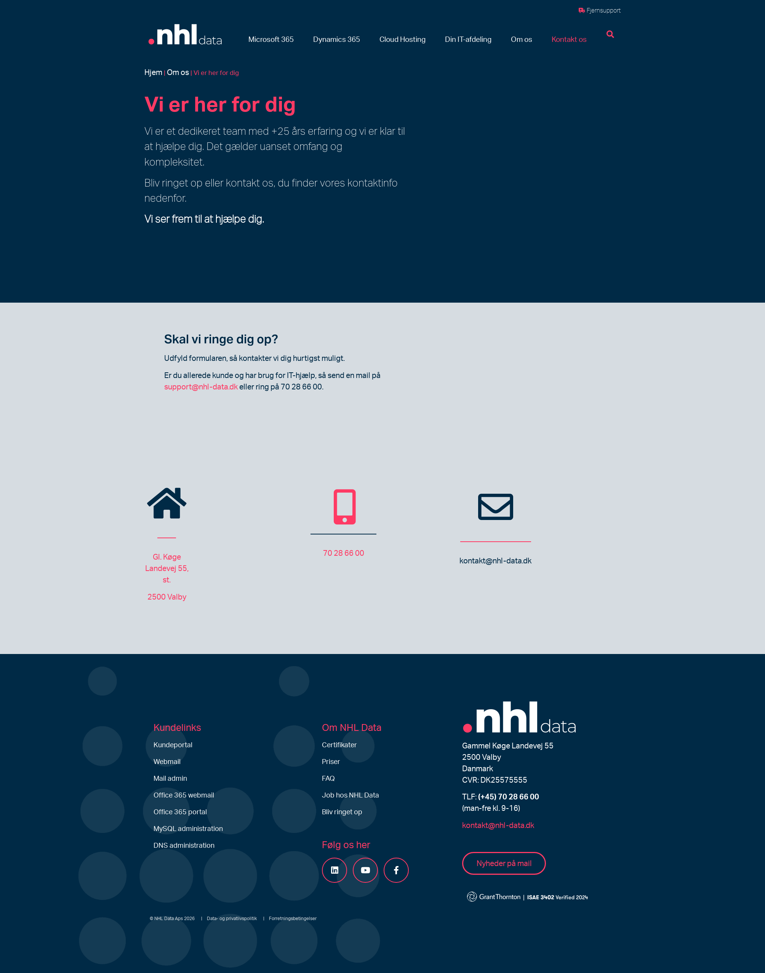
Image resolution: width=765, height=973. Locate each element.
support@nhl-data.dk (201, 387)
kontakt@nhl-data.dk (495, 561)
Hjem (153, 73)
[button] (271, 40)
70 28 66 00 (343, 553)
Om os (178, 73)
